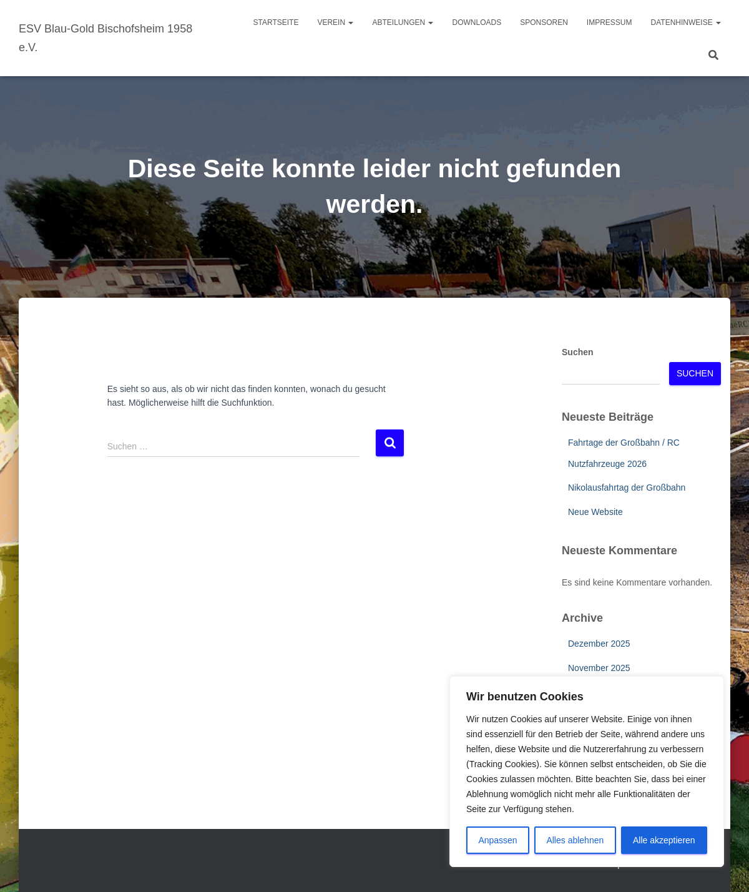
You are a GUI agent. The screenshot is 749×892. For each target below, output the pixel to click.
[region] (586, 771)
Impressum (609, 22)
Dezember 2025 (599, 644)
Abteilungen (402, 22)
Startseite (276, 22)
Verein (335, 22)
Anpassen (497, 840)
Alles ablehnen (575, 840)
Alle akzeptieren (664, 840)
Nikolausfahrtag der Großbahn (626, 488)
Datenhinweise (686, 22)
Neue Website (595, 512)
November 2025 (599, 668)
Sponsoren (544, 22)
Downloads (476, 22)
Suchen (578, 352)
